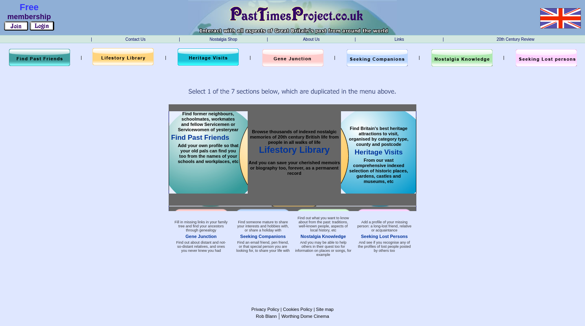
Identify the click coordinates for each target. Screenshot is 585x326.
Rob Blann (266, 316)
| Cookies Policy (295, 309)
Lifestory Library (294, 150)
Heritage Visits (379, 152)
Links (399, 39)
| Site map (323, 309)
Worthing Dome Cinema (305, 316)
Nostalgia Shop (223, 39)
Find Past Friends (200, 137)
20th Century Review (515, 39)
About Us (311, 39)
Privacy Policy (265, 309)
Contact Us (135, 39)
